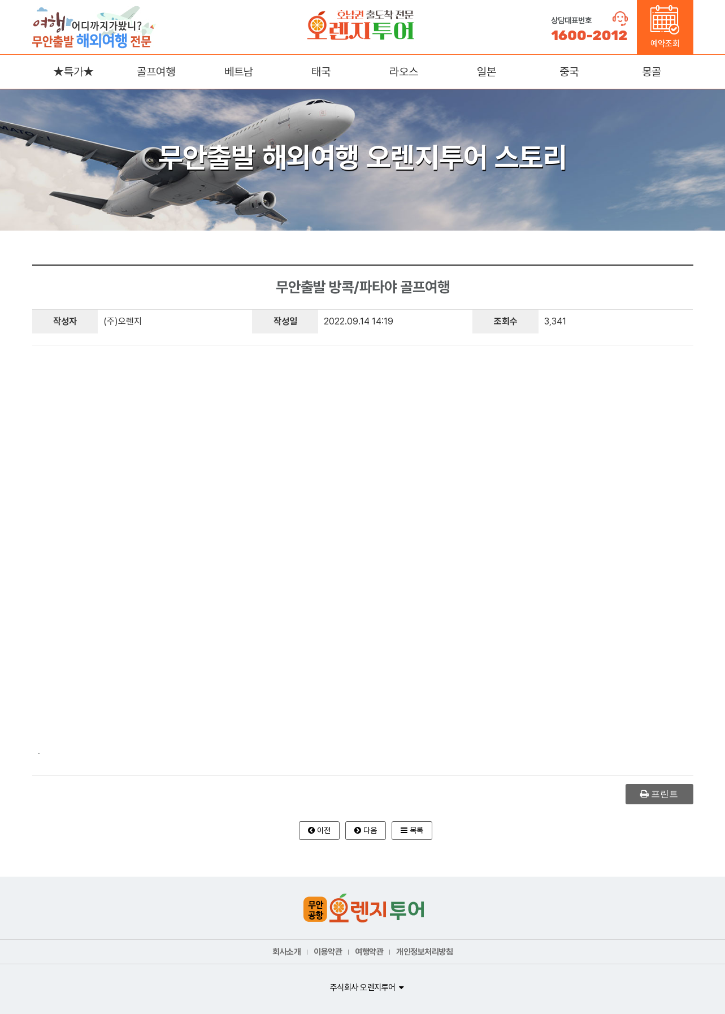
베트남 (238, 72)
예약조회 (665, 27)
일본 (486, 72)
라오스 (403, 72)
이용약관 (328, 952)
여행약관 (369, 952)
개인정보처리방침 (424, 952)
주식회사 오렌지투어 (363, 987)
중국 (569, 72)
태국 (321, 72)
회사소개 (286, 952)
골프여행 (156, 72)
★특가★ (73, 72)
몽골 (651, 72)
